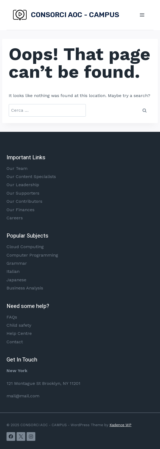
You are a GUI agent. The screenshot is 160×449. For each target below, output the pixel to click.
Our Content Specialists (31, 176)
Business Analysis (25, 288)
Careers (15, 217)
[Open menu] (142, 15)
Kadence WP (120, 425)
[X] (21, 436)
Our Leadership (23, 184)
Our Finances (20, 209)
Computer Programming (32, 255)
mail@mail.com (23, 395)
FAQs (12, 317)
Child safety (19, 325)
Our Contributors (24, 201)
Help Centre (19, 333)
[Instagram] (31, 436)
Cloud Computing (25, 246)
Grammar (17, 263)
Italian (13, 271)
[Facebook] (11, 436)
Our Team (17, 168)
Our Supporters (23, 193)
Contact (15, 341)
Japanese (16, 279)
